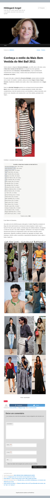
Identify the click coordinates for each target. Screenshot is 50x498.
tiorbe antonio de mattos (9, 483)
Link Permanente (32, 407)
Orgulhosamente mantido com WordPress (25, 492)
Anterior (38, 50)
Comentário (10, 423)
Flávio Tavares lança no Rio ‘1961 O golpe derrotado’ (24, 478)
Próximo (43, 50)
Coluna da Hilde (13, 407)
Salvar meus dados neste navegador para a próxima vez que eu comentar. (23, 463)
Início (5, 45)
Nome (9, 445)
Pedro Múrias (7, 478)
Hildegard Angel (12, 8)
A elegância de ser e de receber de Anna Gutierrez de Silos (21, 476)
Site (7, 459)
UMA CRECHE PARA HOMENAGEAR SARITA (24, 475)
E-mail (9, 452)
